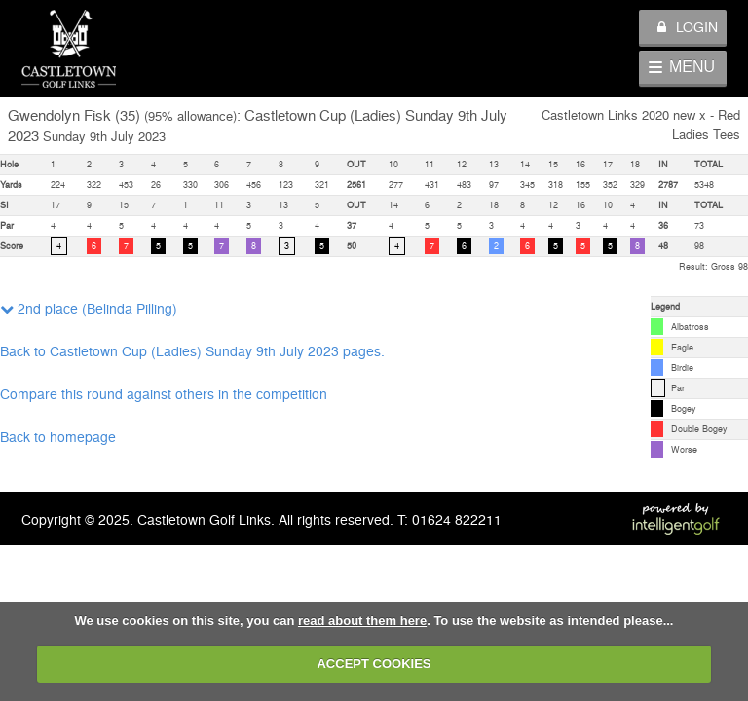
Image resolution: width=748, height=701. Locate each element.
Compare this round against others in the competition (163, 393)
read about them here (362, 620)
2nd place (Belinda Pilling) (88, 307)
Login (687, 26)
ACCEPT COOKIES (373, 663)
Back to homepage (58, 436)
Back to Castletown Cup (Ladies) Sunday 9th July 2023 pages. (192, 350)
